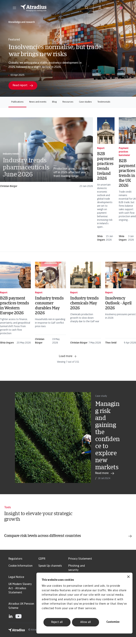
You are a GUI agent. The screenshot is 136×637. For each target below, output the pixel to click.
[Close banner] (128, 577)
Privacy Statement (80, 559)
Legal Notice (16, 577)
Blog (54, 102)
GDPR (41, 559)
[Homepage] (48, 7)
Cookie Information (20, 566)
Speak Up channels (50, 566)
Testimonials (103, 102)
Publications (17, 102)
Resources (67, 102)
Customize (112, 622)
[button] (14, 8)
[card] (46, 152)
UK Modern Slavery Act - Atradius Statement (20, 588)
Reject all (57, 622)
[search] (86, 8)
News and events (37, 102)
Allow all (85, 622)
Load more (68, 356)
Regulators (15, 559)
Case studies (85, 102)
